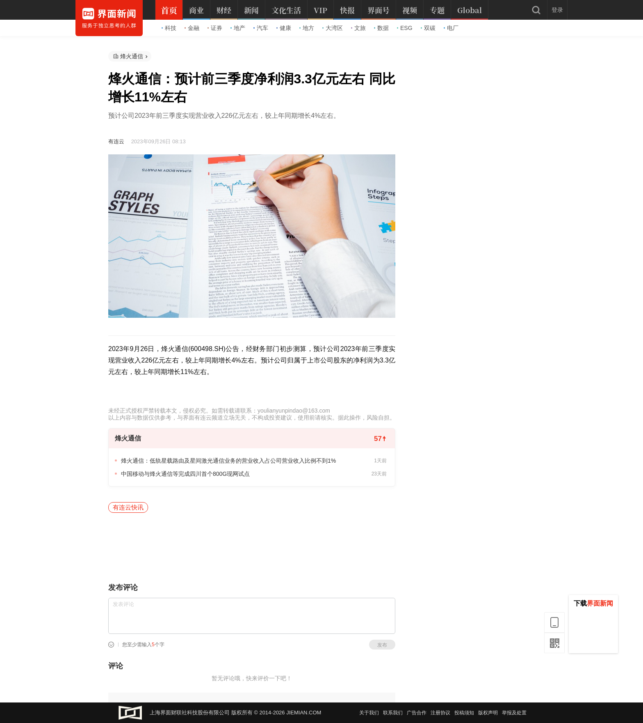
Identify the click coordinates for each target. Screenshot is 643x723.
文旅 (358, 28)
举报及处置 (514, 713)
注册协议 (440, 713)
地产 (237, 28)
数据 (381, 28)
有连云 (116, 141)
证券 (214, 28)
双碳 (428, 28)
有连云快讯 (128, 507)
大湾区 (332, 28)
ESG (405, 28)
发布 (382, 645)
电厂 (451, 28)
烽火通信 (131, 56)
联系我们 (393, 713)
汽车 (260, 28)
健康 (283, 28)
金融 (192, 28)
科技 (169, 28)
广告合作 (416, 713)
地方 (306, 28)
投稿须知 (464, 713)
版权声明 (488, 713)
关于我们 (369, 713)
